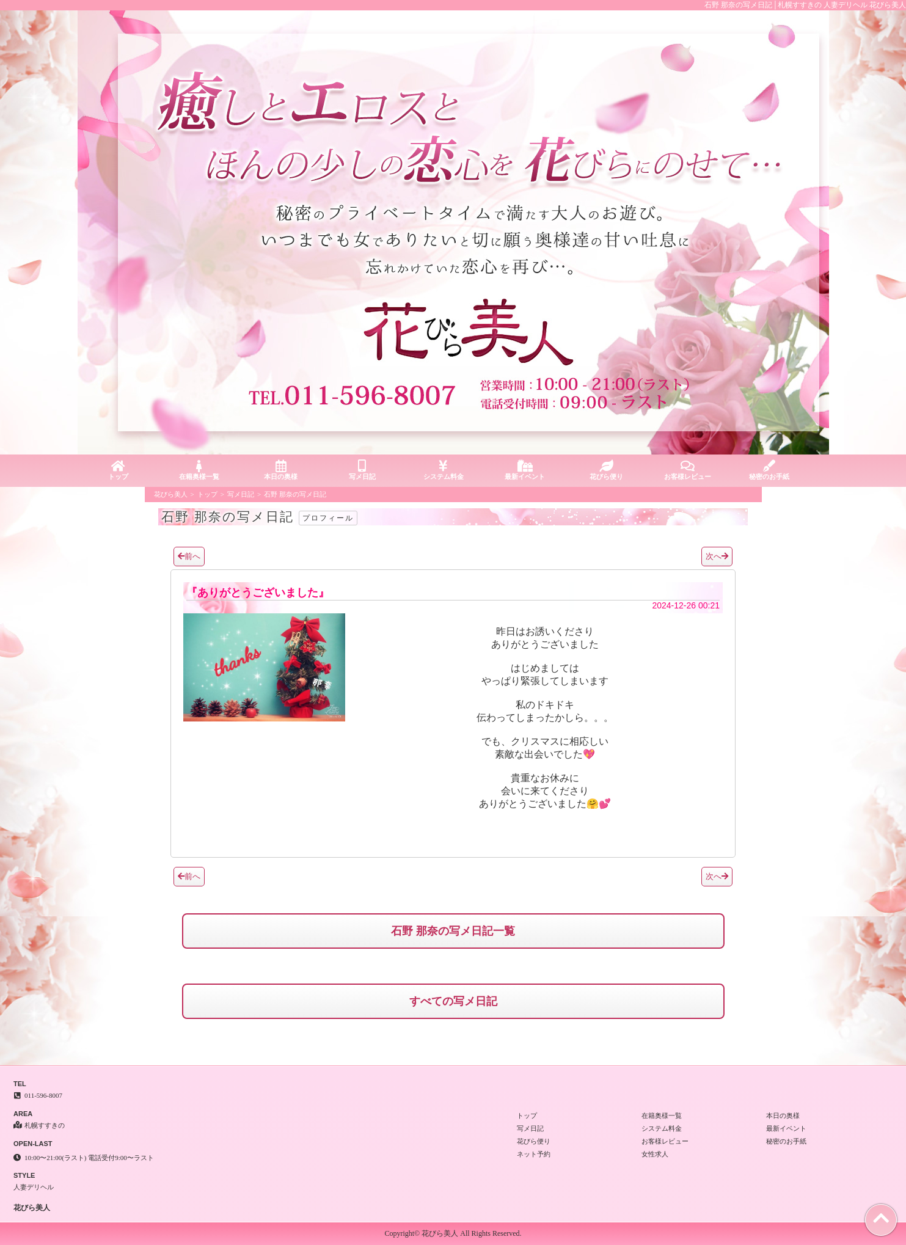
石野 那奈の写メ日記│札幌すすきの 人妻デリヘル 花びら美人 (805, 5)
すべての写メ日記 (453, 1001)
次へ (717, 556)
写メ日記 (362, 470)
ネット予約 (533, 1154)
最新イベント (525, 470)
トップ (118, 470)
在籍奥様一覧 (199, 470)
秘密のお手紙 (768, 470)
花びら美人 (171, 494)
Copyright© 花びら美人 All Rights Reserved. (452, 1233)
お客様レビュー (687, 470)
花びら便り (606, 470)
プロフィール (328, 518)
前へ (189, 556)
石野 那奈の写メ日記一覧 (453, 931)
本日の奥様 (280, 470)
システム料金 (443, 470)
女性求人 (654, 1154)
